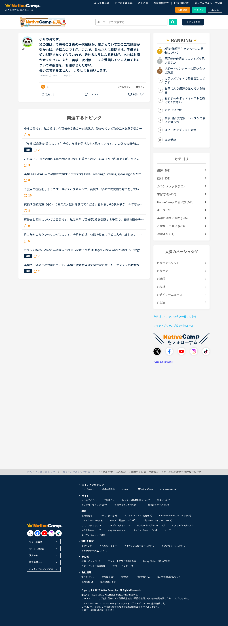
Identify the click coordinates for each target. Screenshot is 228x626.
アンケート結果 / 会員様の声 (122, 560)
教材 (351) (163, 178)
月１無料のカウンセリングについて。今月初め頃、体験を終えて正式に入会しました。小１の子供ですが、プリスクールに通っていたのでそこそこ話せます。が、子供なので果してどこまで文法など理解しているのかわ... (83, 234)
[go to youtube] (44, 533)
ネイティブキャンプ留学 (208, 3)
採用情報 (87, 581)
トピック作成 (193, 21)
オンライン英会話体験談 (93, 565)
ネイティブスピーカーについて (139, 545)
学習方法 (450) (166, 194)
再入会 (215, 10)
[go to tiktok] (58, 533)
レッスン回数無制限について (136, 500)
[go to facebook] (37, 533)
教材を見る (86, 515)
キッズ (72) (164, 210)
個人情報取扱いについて (169, 576)
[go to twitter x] (30, 533)
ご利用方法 (109, 500)
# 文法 (161, 302)
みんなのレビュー (108, 545)
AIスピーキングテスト (183, 525)
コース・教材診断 (108, 515)
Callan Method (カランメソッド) (175, 515)
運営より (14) (165, 234)
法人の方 (143, 3)
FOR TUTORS (181, 3)
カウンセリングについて (173, 545)
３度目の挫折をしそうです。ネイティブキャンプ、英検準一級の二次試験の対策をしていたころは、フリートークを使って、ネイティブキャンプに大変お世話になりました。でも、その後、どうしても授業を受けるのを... (83, 189)
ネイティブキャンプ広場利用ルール (173, 325)
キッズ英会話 (101, 3)
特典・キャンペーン (91, 560)
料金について (163, 500)
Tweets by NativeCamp (163, 361)
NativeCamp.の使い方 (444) (175, 202)
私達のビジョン (108, 581)
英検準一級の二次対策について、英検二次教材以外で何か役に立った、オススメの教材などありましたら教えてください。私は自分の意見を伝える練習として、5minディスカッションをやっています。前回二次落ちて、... (83, 265)
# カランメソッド (168, 263)
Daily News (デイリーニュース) (157, 520)
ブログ (167, 530)
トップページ (87, 489)
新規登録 (183, 10)
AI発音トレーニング (91, 530)
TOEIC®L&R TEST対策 (92, 520)
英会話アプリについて (159, 504)
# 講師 (161, 278)
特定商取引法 (143, 576)
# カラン (162, 270)
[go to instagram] (51, 533)
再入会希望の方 (145, 489)
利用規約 (125, 576)
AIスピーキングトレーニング (151, 525)
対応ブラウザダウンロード (128, 504)
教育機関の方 (161, 3)
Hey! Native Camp (117, 530)
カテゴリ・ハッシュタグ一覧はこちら (175, 316)
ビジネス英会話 (123, 3)
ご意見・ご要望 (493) (171, 226)
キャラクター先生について (94, 550)
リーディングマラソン (119, 525)
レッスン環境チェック (122, 520)
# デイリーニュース (169, 294)
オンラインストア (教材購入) (138, 515)
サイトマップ (87, 576)
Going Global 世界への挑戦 (156, 560)
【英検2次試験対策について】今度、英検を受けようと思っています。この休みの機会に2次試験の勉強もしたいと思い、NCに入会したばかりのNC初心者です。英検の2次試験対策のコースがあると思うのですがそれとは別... (83, 143)
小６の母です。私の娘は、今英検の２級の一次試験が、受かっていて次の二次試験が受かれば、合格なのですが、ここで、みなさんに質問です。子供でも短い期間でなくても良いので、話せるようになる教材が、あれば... (83, 128)
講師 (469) (163, 170)
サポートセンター (123, 565)
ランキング (86, 545)
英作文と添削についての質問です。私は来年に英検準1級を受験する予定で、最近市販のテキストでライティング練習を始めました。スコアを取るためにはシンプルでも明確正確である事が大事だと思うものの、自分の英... (84, 219)
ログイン (199, 10)
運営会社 (107, 576)
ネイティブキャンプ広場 (145, 530)
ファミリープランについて (94, 504)
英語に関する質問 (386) (172, 218)
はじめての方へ (89, 500)
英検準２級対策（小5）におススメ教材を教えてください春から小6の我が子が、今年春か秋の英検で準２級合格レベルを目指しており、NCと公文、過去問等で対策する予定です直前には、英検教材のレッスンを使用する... (83, 204)
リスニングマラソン (91, 525)
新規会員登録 (108, 489)
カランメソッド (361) (171, 186)
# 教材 (161, 286)
